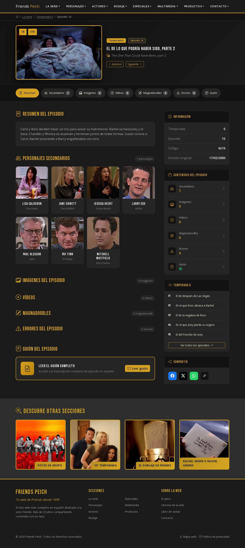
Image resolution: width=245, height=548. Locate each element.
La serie (52, 6)
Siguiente (134, 64)
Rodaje (119, 6)
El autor (166, 499)
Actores (98, 6)
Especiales (141, 6)
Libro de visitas (170, 511)
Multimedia (167, 6)
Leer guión (137, 368)
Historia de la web (172, 505)
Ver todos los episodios (196, 345)
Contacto (218, 6)
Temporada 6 (44, 17)
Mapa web (188, 536)
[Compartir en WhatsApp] (194, 376)
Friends (28, 6)
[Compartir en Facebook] (172, 376)
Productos (193, 6)
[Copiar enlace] (204, 376)
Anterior (115, 64)
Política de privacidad (214, 536)
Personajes (75, 6)
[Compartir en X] (183, 376)
